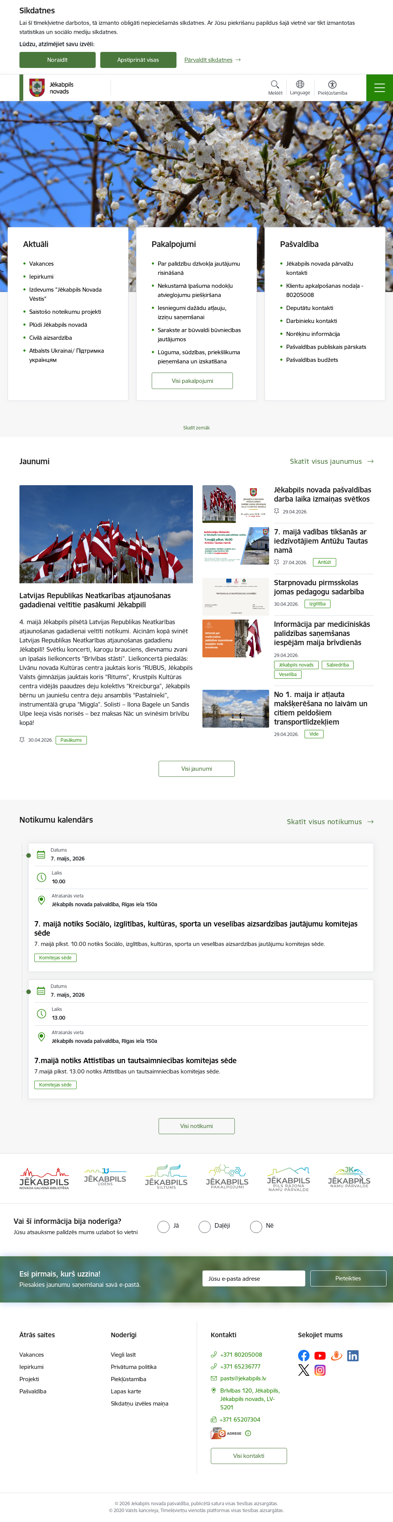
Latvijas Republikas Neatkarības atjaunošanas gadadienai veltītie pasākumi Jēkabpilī (95, 600)
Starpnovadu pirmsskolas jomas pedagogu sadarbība (319, 587)
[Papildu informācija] (248, 1433)
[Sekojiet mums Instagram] (320, 1370)
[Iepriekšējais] (32, 1178)
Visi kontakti (248, 1455)
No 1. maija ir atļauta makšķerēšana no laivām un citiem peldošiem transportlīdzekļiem (320, 708)
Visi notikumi (196, 1126)
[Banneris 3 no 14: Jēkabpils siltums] (166, 1177)
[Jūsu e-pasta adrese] (253, 1278)
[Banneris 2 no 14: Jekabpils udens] (105, 1177)
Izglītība (318, 604)
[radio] (168, 1225)
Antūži (324, 562)
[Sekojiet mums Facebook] (304, 1355)
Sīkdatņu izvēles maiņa (139, 1403)
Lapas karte (126, 1391)
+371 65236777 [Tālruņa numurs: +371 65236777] (240, 1366)
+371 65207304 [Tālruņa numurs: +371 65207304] (240, 1419)
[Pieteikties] (348, 1278)
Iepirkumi (31, 1366)
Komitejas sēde (55, 957)
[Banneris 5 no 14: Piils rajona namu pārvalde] (288, 1177)
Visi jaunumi (196, 768)
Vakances (31, 1354)
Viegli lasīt (123, 1354)
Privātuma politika (134, 1366)
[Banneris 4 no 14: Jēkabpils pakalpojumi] (227, 1177)
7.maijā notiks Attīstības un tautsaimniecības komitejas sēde (135, 1060)
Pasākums (71, 740)
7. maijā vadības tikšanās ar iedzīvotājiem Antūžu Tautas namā (321, 541)
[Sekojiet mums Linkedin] (353, 1356)
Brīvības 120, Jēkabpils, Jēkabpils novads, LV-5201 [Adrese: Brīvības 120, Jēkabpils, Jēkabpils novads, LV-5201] (250, 1399)
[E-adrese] (226, 1433)
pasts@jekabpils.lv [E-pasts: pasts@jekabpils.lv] (243, 1378)
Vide (314, 734)
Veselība (288, 674)
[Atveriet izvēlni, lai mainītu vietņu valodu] (300, 88)
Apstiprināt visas (138, 59)
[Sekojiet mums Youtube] (320, 1355)
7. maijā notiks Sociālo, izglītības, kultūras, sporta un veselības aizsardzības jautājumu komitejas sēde (196, 928)
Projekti (29, 1379)
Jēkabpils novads (296, 665)
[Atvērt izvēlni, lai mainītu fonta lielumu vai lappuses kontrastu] (332, 89)
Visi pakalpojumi (192, 380)
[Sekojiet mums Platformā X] (304, 1370)
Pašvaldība (33, 1391)
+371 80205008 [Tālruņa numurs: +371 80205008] (241, 1354)
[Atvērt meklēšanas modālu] (275, 89)
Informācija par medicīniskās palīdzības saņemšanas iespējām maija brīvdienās (322, 633)
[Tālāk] (361, 1178)
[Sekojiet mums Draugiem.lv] (336, 1355)
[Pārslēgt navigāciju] (379, 87)
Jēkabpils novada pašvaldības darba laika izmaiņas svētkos (322, 494)
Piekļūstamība (128, 1379)
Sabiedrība (338, 665)
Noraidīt (57, 59)
